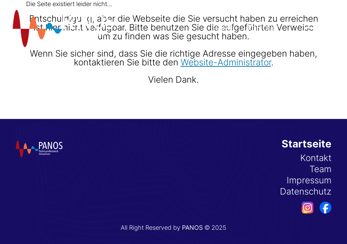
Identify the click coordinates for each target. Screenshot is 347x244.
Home (223, 28)
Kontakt (263, 28)
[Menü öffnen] (311, 28)
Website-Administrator (226, 62)
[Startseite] (63, 28)
